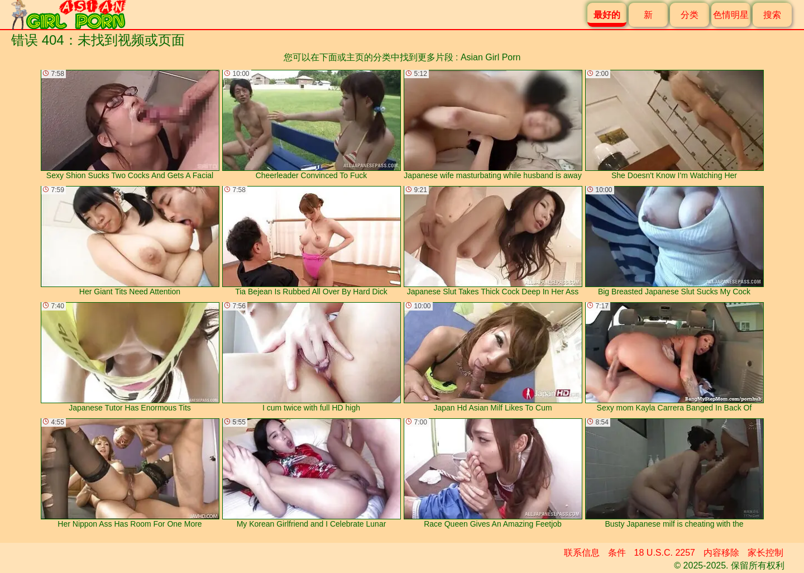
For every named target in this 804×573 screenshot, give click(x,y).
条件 (617, 552)
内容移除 (721, 552)
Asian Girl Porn (491, 57)
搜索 (772, 15)
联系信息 (582, 552)
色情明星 (731, 15)
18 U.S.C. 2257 (664, 552)
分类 (689, 15)
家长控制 (765, 552)
